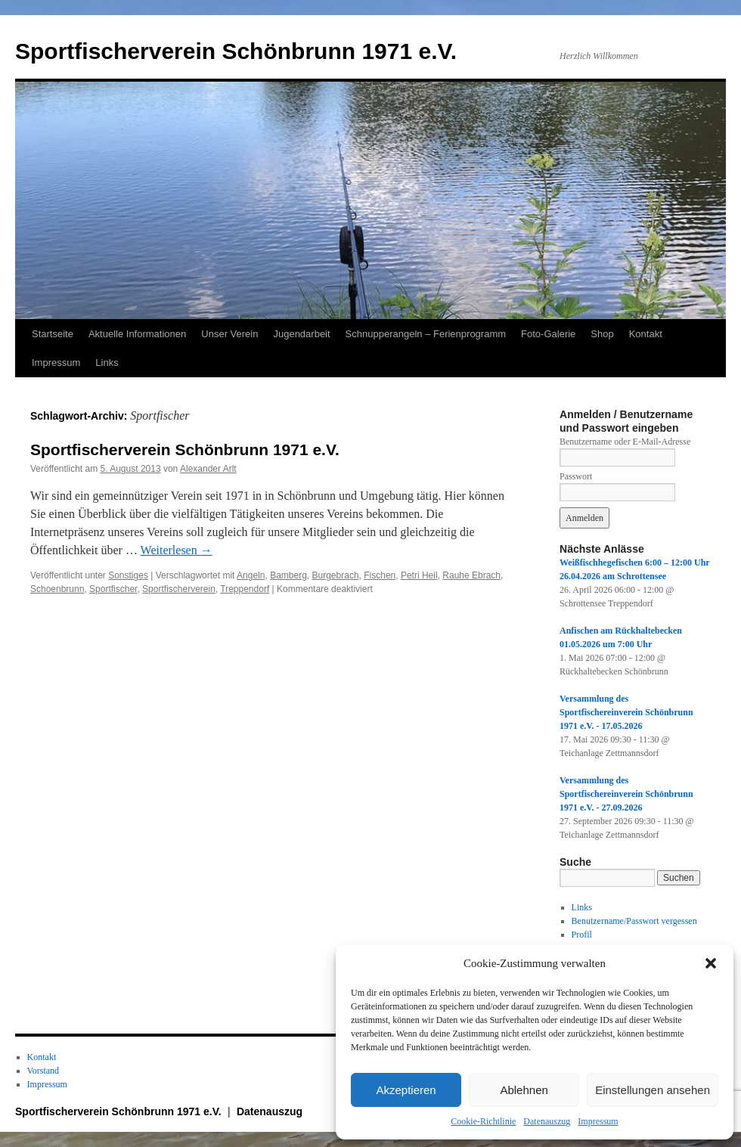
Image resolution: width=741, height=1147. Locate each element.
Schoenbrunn (57, 589)
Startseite (52, 333)
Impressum (598, 1121)
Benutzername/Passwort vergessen (634, 921)
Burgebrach (335, 575)
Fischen (379, 575)
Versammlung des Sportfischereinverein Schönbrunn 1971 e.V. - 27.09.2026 (626, 794)
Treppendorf (244, 589)
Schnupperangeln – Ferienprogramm (426, 333)
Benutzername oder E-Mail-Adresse (625, 441)
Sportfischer (113, 589)
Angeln (251, 575)
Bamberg (288, 575)
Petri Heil (419, 575)
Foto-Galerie (548, 333)
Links (106, 362)
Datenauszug (546, 1121)
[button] (710, 963)
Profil (582, 934)
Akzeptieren (406, 1089)
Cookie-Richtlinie (483, 1121)
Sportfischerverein (178, 589)
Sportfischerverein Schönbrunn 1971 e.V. (236, 51)
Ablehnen (523, 1089)
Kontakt (645, 333)
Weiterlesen (176, 550)
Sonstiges (128, 575)
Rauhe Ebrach (471, 575)
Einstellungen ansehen (652, 1089)
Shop (602, 333)
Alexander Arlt (208, 468)
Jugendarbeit (301, 333)
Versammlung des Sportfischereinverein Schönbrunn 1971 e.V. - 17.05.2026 (626, 712)
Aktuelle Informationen (137, 333)
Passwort (576, 476)
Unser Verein (229, 333)
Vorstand (43, 1070)
